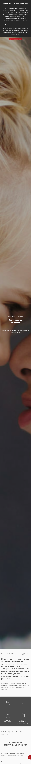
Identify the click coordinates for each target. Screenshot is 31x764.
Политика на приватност (15, 24)
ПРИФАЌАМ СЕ (15, 39)
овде (18, 34)
